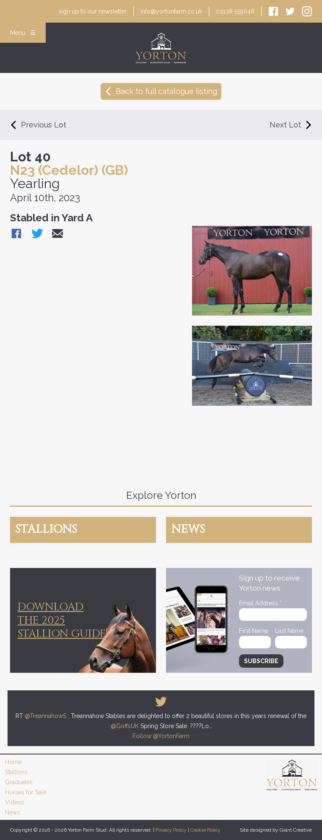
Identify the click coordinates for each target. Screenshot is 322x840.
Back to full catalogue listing (161, 91)
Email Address (260, 603)
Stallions (16, 772)
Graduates (19, 782)
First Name (253, 630)
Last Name (289, 630)
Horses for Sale (26, 792)
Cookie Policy (205, 830)
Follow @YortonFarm (161, 736)
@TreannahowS (45, 716)
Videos (14, 802)
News (12, 812)
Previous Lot (38, 124)
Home (13, 762)
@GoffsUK (125, 726)
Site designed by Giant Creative (276, 830)
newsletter (93, 11)
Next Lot (291, 124)
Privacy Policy (171, 830)
